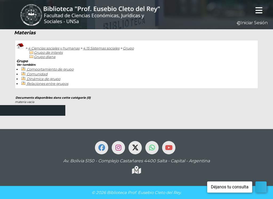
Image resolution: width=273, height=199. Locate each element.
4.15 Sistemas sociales (101, 48)
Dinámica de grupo (43, 79)
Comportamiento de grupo (50, 69)
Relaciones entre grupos (47, 83)
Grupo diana (44, 57)
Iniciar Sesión (252, 22)
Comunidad (37, 74)
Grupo (128, 48)
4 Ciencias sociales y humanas (53, 48)
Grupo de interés (48, 52)
